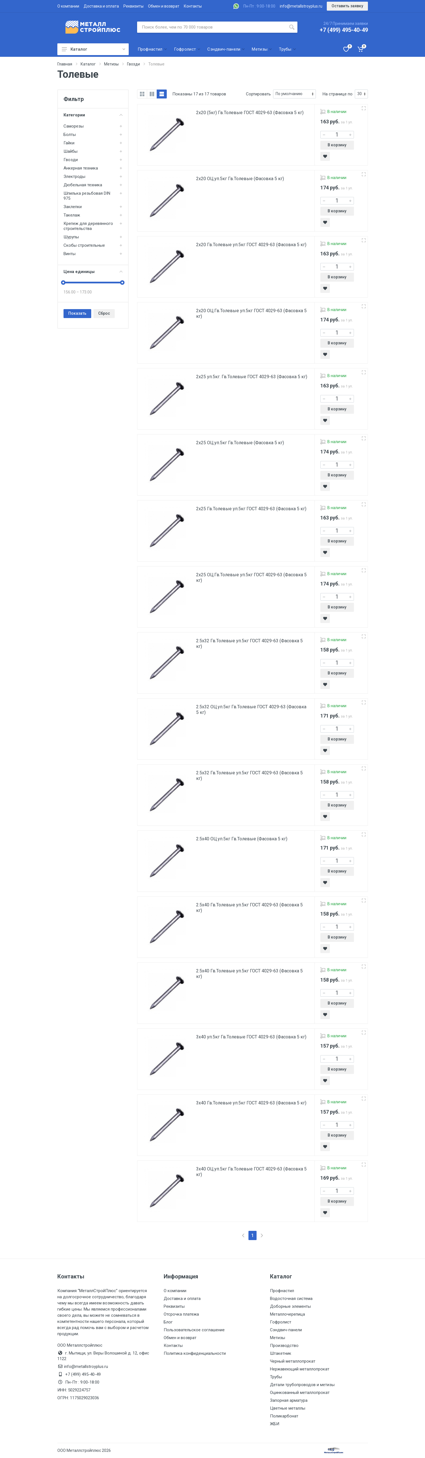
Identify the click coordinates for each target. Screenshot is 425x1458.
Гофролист (280, 1322)
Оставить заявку (347, 6)
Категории (93, 114)
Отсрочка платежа (181, 1314)
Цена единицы (93, 271)
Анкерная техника (81, 168)
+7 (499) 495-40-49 (344, 30)
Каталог (93, 49)
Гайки (69, 142)
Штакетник (280, 1353)
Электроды (74, 176)
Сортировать (258, 94)
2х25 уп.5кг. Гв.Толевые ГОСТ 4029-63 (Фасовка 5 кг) (251, 376)
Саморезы (74, 126)
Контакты (193, 6)
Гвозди (71, 159)
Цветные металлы (287, 1408)
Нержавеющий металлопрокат (299, 1369)
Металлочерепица (287, 1314)
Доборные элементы (290, 1306)
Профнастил (282, 1290)
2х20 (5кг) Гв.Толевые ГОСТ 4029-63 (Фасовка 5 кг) (250, 112)
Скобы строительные (84, 245)
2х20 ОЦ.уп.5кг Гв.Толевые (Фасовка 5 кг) (240, 178)
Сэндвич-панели (286, 1329)
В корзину (337, 145)
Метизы (277, 1337)
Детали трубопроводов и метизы (302, 1384)
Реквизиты (133, 6)
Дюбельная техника (83, 184)
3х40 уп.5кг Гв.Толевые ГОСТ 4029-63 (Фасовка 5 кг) (251, 1037)
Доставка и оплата (101, 6)
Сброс (104, 313)
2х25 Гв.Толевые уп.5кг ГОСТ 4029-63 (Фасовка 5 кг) (251, 508)
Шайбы (71, 151)
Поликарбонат (284, 1416)
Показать (77, 313)
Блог (168, 1322)
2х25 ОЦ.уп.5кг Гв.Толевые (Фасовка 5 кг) (240, 442)
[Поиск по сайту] (211, 27)
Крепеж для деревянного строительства (88, 226)
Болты (70, 134)
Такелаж (72, 215)
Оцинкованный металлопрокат (300, 1392)
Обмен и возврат (163, 6)
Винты (70, 253)
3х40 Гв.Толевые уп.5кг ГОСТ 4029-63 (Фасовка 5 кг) (251, 1103)
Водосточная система (291, 1298)
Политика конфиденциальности (195, 1353)
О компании (68, 6)
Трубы (276, 1376)
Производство (284, 1345)
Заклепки (73, 206)
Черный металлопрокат (292, 1361)
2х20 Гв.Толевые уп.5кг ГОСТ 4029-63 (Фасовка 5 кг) (251, 244)
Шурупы (71, 236)
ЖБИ (274, 1423)
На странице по (338, 94)
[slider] (63, 282)
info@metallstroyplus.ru (301, 6)
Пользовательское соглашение (194, 1329)
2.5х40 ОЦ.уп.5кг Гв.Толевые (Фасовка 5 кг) (241, 838)
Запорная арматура (288, 1400)
